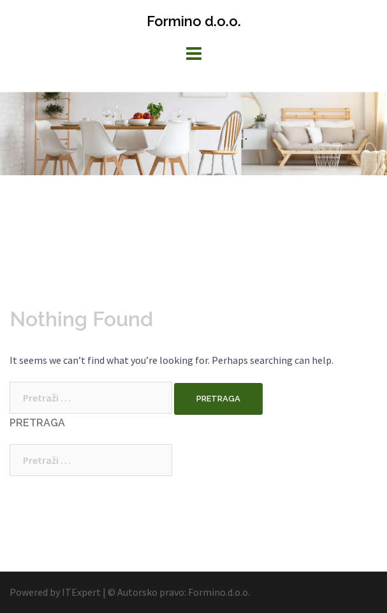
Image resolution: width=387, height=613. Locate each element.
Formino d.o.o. (194, 21)
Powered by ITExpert (56, 592)
